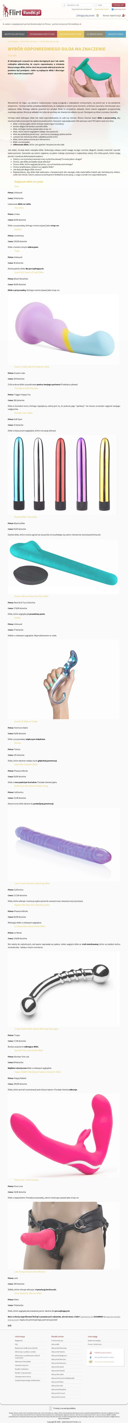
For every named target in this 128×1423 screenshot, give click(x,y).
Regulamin (19, 1340)
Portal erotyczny (57, 1340)
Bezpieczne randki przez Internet (26, 1348)
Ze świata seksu (95, 34)
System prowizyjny (94, 1340)
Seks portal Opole (57, 1367)
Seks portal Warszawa (59, 1348)
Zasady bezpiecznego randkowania (27, 1380)
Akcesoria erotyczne (71, 34)
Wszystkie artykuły (14, 34)
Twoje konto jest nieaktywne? (82, 9)
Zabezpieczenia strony (23, 1377)
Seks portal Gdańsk (58, 1371)
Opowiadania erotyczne (42, 34)
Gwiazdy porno (115, 34)
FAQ (16, 1344)
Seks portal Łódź (57, 1386)
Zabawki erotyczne (21, 1365)
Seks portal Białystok (58, 1389)
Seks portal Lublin (57, 1374)
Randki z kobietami (22, 1369)
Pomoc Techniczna (94, 1344)
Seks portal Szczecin (58, 1397)
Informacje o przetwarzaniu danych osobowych (27, 1356)
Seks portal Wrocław (58, 1359)
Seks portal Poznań (58, 1393)
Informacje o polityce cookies (25, 1352)
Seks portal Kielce (57, 1382)
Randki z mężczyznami (23, 1373)
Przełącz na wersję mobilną (64, 1408)
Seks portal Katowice (58, 1363)
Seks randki (55, 1344)
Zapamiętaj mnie (119, 9)
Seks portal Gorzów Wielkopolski (62, 1378)
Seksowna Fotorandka (23, 1361)
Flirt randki (13, 41)
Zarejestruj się (86, 1316)
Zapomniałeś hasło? (102, 9)
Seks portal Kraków (58, 1352)
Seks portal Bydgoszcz (59, 1355)
